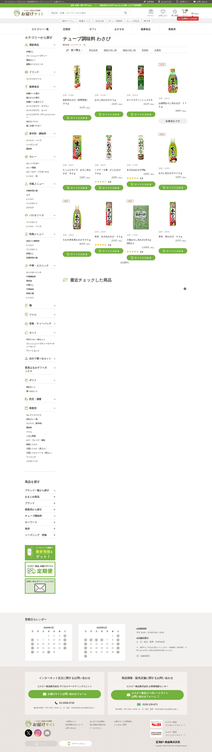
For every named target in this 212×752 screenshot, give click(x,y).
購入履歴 (174, 15)
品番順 (157, 50)
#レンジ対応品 (133, 21)
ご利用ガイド (184, 2)
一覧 (83, 45)
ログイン (151, 15)
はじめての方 (166, 2)
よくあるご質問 (120, 725)
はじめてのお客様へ (98, 721)
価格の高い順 (129, 50)
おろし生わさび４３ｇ (105, 100)
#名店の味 (99, 21)
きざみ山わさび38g (136, 170)
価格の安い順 (110, 50)
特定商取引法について (74, 725)
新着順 (145, 50)
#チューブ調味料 (115, 21)
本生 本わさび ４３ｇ (170, 236)
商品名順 (93, 50)
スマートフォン (78, 744)
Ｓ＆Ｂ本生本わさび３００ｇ (77, 240)
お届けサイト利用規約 (123, 721)
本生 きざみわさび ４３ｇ (109, 236)
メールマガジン (96, 728)
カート (185, 12)
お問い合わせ (202, 2)
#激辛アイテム (68, 21)
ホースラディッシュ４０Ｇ (140, 100)
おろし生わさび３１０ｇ (170, 173)
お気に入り (163, 15)
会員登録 (150, 2)
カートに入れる (79, 118)
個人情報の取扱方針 (98, 725)
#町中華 (147, 21)
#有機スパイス (84, 21)
